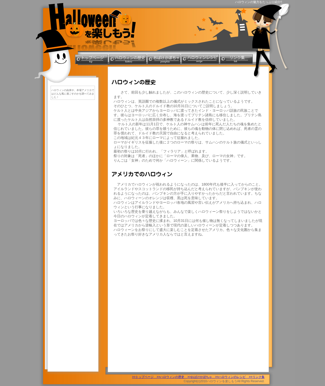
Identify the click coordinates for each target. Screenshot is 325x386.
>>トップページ (143, 377)
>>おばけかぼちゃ (201, 377)
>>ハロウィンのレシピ (230, 377)
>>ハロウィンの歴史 (170, 377)
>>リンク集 (255, 377)
